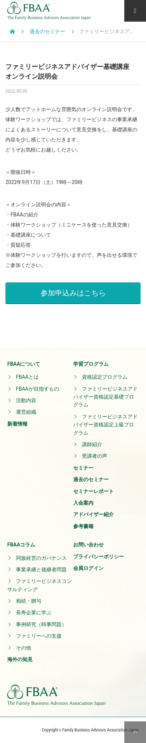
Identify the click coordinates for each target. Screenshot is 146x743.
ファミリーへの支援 (39, 636)
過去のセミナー (91, 479)
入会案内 (83, 503)
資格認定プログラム (105, 377)
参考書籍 (83, 526)
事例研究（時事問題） (41, 624)
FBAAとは (27, 377)
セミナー (83, 468)
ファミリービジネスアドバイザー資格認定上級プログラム (105, 425)
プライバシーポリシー (98, 556)
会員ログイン (88, 568)
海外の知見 (20, 659)
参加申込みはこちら (73, 293)
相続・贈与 (28, 601)
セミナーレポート (93, 491)
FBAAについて (23, 364)
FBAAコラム (21, 545)
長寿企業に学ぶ (33, 612)
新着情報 (17, 424)
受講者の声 (94, 456)
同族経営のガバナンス (41, 558)
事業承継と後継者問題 (41, 569)
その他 (23, 648)
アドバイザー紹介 (93, 514)
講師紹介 (92, 444)
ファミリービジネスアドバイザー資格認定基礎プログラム (105, 397)
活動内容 (26, 400)
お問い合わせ (88, 545)
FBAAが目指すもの (37, 389)
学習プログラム (91, 364)
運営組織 (26, 412)
